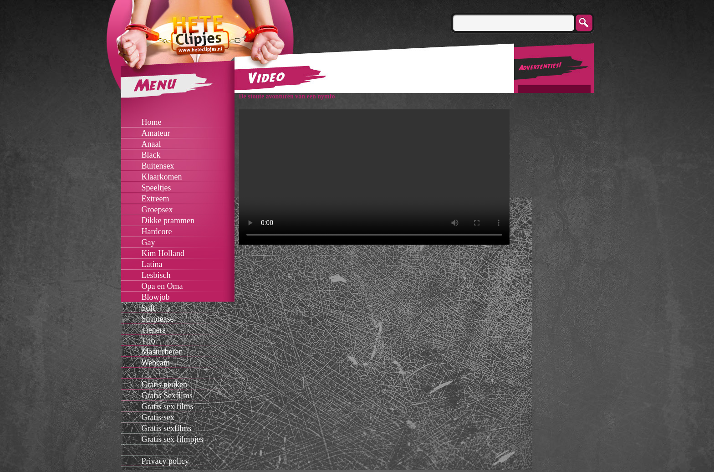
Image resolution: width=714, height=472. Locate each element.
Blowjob (156, 297)
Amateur (156, 133)
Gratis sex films (168, 406)
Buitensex (158, 165)
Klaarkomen (162, 176)
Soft (148, 308)
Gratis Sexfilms (167, 395)
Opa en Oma (162, 286)
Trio (148, 340)
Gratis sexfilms (167, 428)
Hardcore (157, 231)
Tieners (154, 329)
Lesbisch (156, 275)
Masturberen (162, 351)
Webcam (156, 362)
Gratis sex (158, 417)
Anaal (151, 144)
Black (151, 154)
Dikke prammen (168, 220)
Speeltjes (156, 187)
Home (152, 122)
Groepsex (157, 209)
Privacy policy (165, 461)
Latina (152, 264)
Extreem (155, 198)
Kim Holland (163, 253)
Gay (148, 242)
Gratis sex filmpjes (173, 439)
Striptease (158, 318)
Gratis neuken (164, 384)
